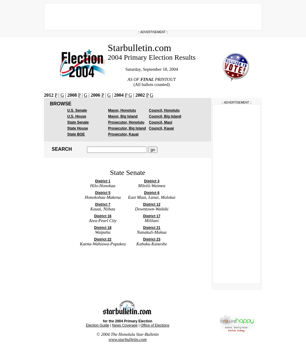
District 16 (102, 216)
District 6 (151, 193)
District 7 (102, 204)
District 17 (151, 216)
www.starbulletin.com (127, 339)
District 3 (151, 181)
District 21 (151, 228)
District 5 (102, 193)
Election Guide (97, 325)
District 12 (151, 204)
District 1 (102, 181)
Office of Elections (154, 325)
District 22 (102, 239)
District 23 (151, 239)
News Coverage (124, 325)
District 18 (102, 228)
